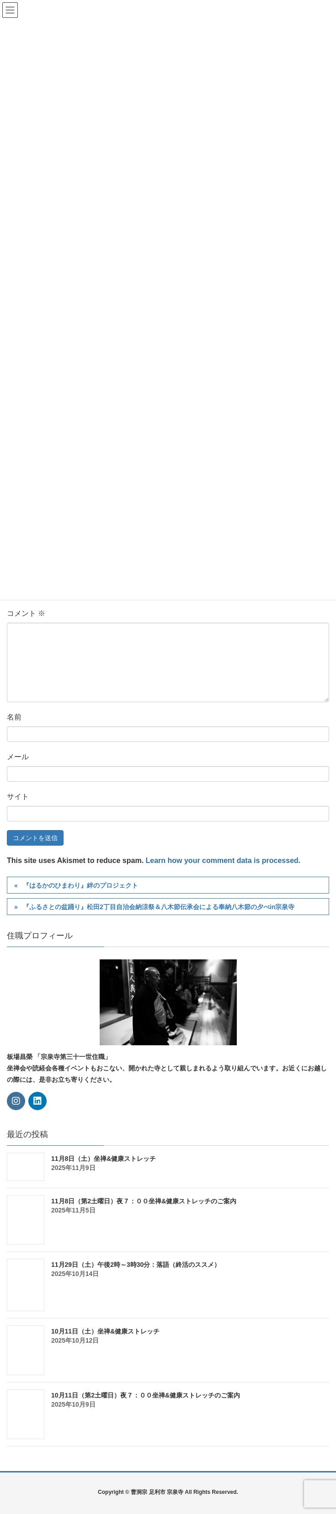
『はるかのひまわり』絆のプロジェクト (80, 885)
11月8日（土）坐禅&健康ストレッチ (103, 1158)
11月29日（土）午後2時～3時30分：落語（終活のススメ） (135, 1264)
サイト (18, 796)
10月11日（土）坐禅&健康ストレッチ (105, 1331)
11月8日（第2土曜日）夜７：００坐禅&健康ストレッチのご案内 (143, 1201)
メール (18, 757)
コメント (26, 613)
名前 (14, 717)
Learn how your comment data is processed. (223, 860)
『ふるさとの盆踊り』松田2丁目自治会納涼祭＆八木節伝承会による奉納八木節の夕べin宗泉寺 (158, 907)
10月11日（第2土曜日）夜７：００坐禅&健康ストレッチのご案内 (145, 1395)
